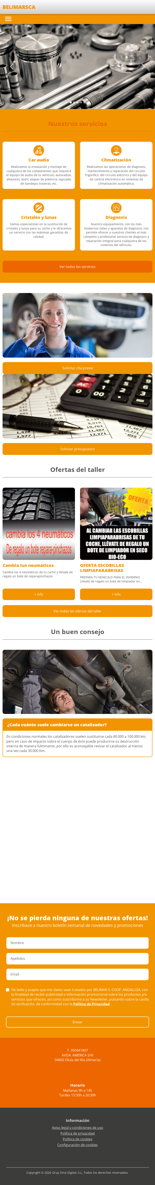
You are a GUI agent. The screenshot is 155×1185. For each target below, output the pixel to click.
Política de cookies (77, 1139)
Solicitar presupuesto (77, 449)
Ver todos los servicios (77, 266)
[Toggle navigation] (8, 19)
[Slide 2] (77, 102)
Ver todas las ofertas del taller (77, 611)
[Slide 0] (71, 102)
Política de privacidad (77, 1133)
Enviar (78, 1022)
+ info (38, 594)
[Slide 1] (74, 102)
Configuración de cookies (77, 1145)
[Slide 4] (84, 102)
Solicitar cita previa (77, 368)
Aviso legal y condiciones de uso (77, 1127)
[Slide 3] (81, 102)
